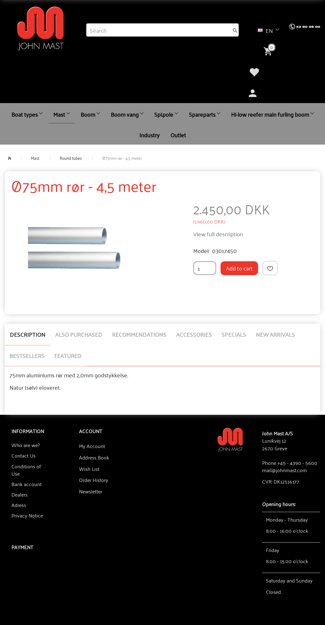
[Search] (235, 30)
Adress (18, 504)
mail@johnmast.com (284, 469)
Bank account (26, 483)
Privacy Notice (27, 515)
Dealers (19, 494)
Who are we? (25, 444)
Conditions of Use (26, 470)
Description (27, 334)
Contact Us (23, 455)
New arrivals (275, 334)
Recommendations (139, 334)
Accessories (194, 334)
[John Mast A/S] (230, 439)
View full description (218, 234)
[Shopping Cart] (269, 50)
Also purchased (78, 334)
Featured (68, 355)
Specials (234, 334)
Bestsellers (27, 355)
